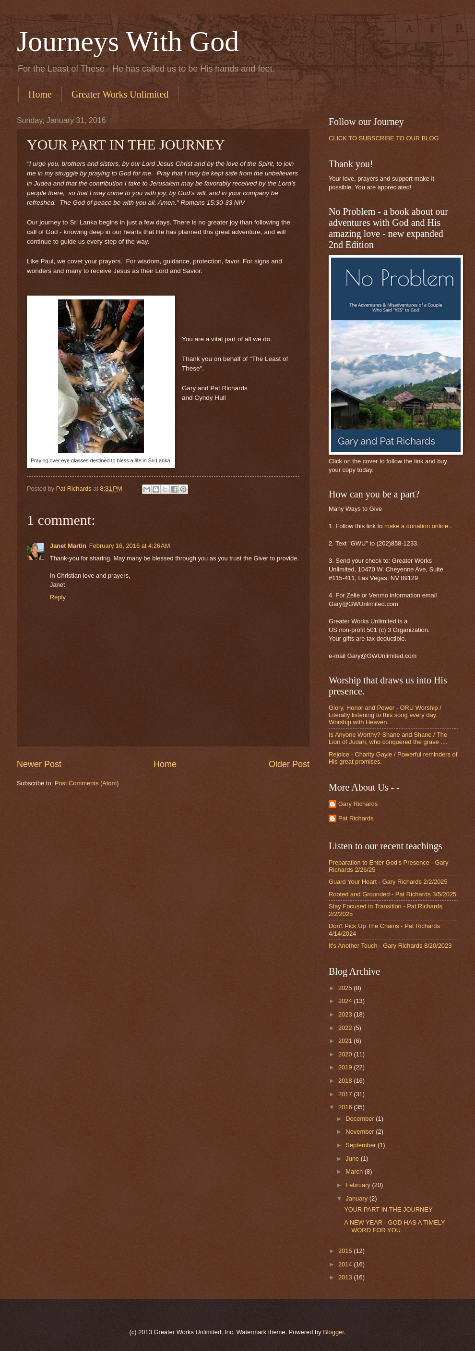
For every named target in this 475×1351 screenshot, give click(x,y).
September (361, 1145)
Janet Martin (68, 545)
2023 (346, 1014)
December (360, 1118)
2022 (346, 1027)
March (354, 1171)
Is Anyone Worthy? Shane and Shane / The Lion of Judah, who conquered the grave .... (388, 738)
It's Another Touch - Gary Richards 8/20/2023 (390, 945)
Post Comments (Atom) (87, 783)
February (358, 1185)
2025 (346, 988)
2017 (346, 1094)
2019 (346, 1067)
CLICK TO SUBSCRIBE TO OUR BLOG (384, 138)
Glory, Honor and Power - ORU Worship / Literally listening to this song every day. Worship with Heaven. (385, 715)
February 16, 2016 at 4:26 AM (129, 545)
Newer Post (39, 764)
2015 (346, 1250)
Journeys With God (128, 41)
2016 (346, 1107)
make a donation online (416, 526)
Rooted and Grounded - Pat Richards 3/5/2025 (392, 894)
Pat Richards (356, 818)
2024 (346, 1000)
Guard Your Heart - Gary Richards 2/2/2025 (388, 881)
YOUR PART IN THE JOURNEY (388, 1209)
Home (40, 94)
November (360, 1131)
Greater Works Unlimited (119, 94)
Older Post (289, 764)
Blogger (333, 1332)
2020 (346, 1054)
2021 (346, 1040)
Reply (58, 597)
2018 (346, 1080)
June (353, 1158)
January (357, 1198)
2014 (346, 1264)
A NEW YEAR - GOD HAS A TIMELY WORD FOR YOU (394, 1226)
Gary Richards (358, 803)
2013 (346, 1277)
